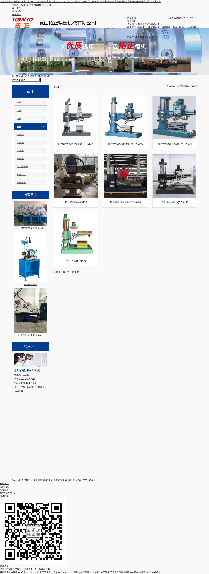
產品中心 (16, 11)
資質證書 (148, 24)
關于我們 (16, 8)
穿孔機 (154, 27)
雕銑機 (167, 27)
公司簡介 (131, 24)
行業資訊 (131, 37)
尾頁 (76, 272)
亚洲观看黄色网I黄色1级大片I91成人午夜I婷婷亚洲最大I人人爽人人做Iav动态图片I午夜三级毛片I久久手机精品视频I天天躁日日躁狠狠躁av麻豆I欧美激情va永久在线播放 (80, 1)
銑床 (129, 27)
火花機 (160, 27)
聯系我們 (16, 14)
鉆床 (142, 27)
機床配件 (194, 27)
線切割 (147, 27)
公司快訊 (140, 37)
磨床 (134, 27)
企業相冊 (140, 24)
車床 (138, 27)
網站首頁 (131, 17)
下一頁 (70, 272)
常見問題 (148, 37)
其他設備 (185, 27)
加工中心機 (175, 27)
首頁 (179, 86)
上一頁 (62, 272)
